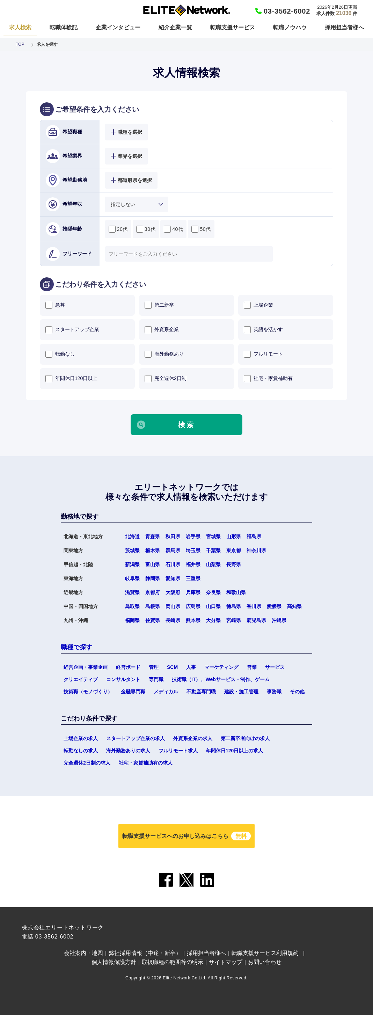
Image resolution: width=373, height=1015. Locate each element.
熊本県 (193, 620)
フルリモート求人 (178, 750)
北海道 (132, 536)
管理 (154, 667)
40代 (173, 229)
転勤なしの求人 (81, 750)
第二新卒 (159, 305)
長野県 (233, 564)
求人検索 (20, 27)
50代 (201, 229)
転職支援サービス (232, 27)
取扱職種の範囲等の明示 (172, 962)
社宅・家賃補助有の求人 (146, 763)
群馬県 (173, 550)
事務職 (274, 691)
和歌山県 (236, 592)
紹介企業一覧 (175, 27)
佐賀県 (152, 620)
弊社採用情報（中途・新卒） (145, 953)
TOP (20, 44)
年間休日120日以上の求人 (234, 750)
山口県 (213, 606)
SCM (172, 667)
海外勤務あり (164, 354)
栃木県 (152, 550)
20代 (118, 229)
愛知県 (173, 578)
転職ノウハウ (290, 27)
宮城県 (213, 536)
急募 (55, 305)
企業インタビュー (118, 27)
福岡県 (132, 620)
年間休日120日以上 (71, 378)
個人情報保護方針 (114, 962)
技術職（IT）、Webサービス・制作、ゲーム (221, 679)
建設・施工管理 (241, 691)
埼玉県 (193, 550)
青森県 (152, 536)
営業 (252, 667)
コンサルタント (123, 679)
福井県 (193, 564)
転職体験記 (64, 27)
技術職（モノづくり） (88, 691)
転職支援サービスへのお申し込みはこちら (186, 836)
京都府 (152, 592)
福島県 (254, 536)
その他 (297, 691)
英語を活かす (263, 329)
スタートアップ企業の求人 (135, 738)
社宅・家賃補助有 (268, 378)
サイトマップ (225, 962)
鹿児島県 (256, 620)
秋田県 (173, 536)
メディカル (166, 691)
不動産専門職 (201, 691)
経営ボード (128, 667)
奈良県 (213, 592)
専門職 (156, 679)
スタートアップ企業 (72, 329)
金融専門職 (133, 691)
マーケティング (221, 667)
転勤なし (60, 354)
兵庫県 (193, 592)
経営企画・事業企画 (86, 667)
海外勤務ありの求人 (128, 750)
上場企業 (258, 305)
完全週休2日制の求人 (87, 763)
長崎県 (173, 620)
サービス (275, 667)
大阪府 (173, 592)
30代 (145, 229)
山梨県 (213, 564)
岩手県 (193, 536)
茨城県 (132, 550)
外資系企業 (162, 329)
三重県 (193, 578)
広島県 (193, 606)
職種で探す (76, 647)
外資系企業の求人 (192, 738)
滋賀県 (132, 592)
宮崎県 (233, 620)
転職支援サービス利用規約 (265, 953)
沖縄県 (279, 620)
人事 (191, 667)
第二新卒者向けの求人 (245, 738)
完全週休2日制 (165, 378)
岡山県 (173, 606)
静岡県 (152, 578)
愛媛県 (274, 606)
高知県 (294, 606)
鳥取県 (132, 606)
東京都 (233, 550)
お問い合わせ (264, 962)
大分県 (213, 620)
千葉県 (213, 550)
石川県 (173, 564)
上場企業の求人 (81, 738)
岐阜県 (132, 578)
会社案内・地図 (83, 953)
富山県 (152, 564)
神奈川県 (256, 550)
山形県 (233, 536)
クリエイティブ (81, 679)
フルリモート (263, 354)
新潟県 (132, 564)
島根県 (152, 606)
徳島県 (233, 606)
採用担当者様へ (344, 27)
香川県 (254, 606)
